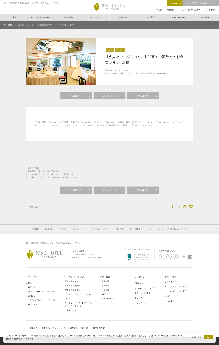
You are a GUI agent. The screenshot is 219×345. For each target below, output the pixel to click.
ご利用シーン (70, 310)
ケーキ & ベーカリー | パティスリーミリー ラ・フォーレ (79, 304)
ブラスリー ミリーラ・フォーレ (78, 294)
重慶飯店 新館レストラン (75, 281)
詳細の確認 (197, 337)
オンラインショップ (178, 17)
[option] (61, 61)
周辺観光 (170, 10)
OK (208, 337)
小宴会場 (105, 290)
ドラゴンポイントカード (175, 286)
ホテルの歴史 (171, 277)
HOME (9, 25)
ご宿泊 (14, 17)
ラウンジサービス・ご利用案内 (41, 291)
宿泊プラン (32, 296)
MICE (104, 294)
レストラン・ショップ (41, 17)
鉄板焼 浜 (69, 298)
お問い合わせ (140, 303)
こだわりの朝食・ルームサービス (42, 300)
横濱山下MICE (99, 328)
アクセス (158, 10)
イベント (146, 10)
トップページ (32, 276)
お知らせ (169, 296)
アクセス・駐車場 (142, 293)
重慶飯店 (33, 328)
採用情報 (205, 17)
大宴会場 (105, 281)
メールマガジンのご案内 (175, 291)
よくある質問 (210, 10)
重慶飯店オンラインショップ (54, 328)
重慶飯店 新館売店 (72, 286)
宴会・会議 (68, 17)
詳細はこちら (76, 96)
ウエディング (96, 17)
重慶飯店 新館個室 (45, 25)
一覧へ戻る (34, 207)
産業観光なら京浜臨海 (79, 328)
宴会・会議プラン (109, 298)
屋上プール (32, 304)
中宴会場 (105, 286)
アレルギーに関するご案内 (189, 10)
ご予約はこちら (109, 96)
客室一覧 (31, 287)
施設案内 (151, 17)
